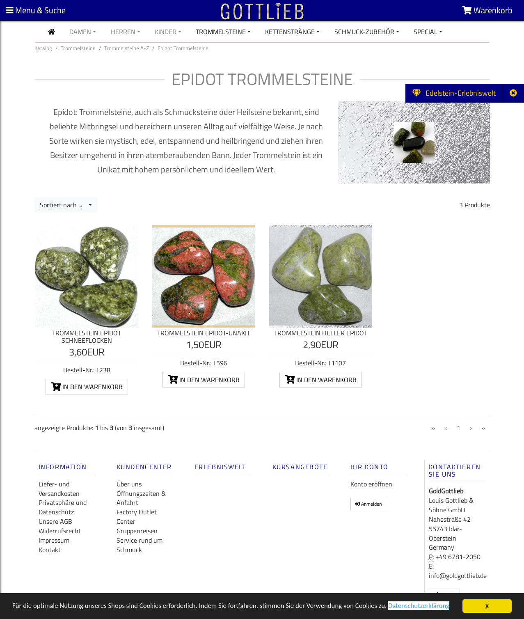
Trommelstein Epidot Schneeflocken (86, 336)
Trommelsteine (221, 32)
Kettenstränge (290, 32)
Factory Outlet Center (137, 516)
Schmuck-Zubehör (364, 32)
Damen (80, 32)
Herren (123, 32)
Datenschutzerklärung (424, 607)
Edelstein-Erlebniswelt (454, 93)
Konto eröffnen (371, 484)
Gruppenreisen (137, 531)
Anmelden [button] (368, 504)
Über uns (129, 484)
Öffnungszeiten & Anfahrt (141, 498)
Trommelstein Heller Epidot (320, 333)
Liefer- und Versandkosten (59, 488)
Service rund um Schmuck (139, 545)
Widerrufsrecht (60, 531)
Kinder (165, 32)
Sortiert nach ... (63, 205)
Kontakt (50, 550)
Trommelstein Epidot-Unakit (203, 333)
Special (425, 32)
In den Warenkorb (87, 387)
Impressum (54, 540)
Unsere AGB (55, 521)
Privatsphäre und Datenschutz (63, 507)
